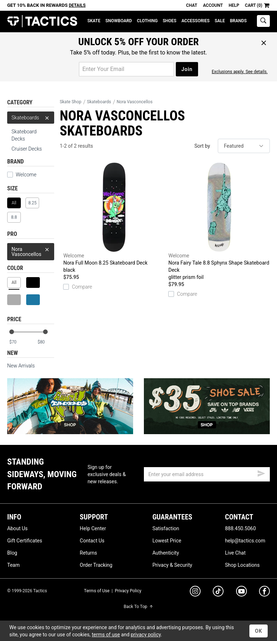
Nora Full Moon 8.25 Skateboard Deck (114, 218)
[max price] (45, 342)
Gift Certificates (24, 540)
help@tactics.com (245, 540)
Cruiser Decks (26, 149)
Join (186, 69)
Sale (220, 20)
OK (258, 631)
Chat (191, 5)
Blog (12, 553)
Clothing (147, 20)
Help (234, 5)
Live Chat (235, 553)
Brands (238, 20)
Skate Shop (70, 101)
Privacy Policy (128, 590)
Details (77, 5)
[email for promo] (126, 69)
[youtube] (241, 592)
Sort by (202, 146)
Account (213, 5)
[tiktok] (218, 592)
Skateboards (30, 117)
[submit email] (261, 472)
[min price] (17, 342)
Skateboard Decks (24, 135)
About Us (17, 528)
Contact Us (92, 540)
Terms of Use (96, 590)
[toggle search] (263, 21)
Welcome (26, 174)
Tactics (42, 21)
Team (13, 565)
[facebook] (264, 592)
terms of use (106, 634)
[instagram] (195, 592)
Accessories (196, 20)
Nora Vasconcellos (30, 250)
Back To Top (138, 606)
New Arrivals (21, 366)
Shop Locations (242, 565)
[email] (207, 474)
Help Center (93, 528)
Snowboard (118, 20)
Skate (93, 20)
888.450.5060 (240, 528)
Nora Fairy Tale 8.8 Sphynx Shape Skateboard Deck (219, 221)
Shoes (169, 20)
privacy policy (146, 634)
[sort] (244, 146)
